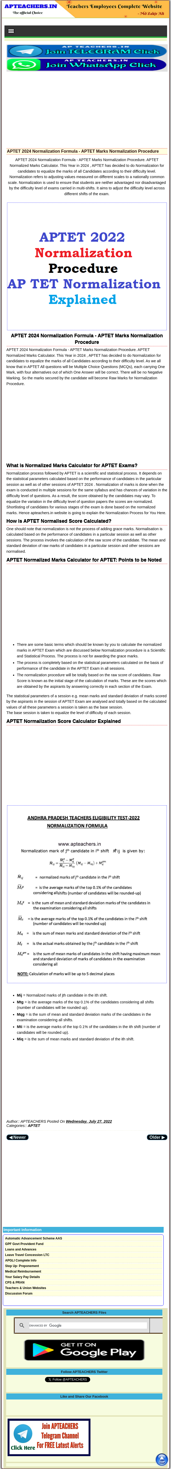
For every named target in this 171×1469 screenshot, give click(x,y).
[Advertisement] (87, 108)
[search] (88, 1325)
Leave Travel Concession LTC (27, 1255)
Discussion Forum (19, 1293)
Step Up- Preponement (22, 1266)
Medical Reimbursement (23, 1271)
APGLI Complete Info (21, 1260)
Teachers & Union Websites (25, 1288)
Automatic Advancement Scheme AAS (33, 1238)
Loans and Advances (21, 1249)
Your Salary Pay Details (22, 1277)
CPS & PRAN (15, 1282)
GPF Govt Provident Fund (24, 1244)
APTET (34, 1126)
